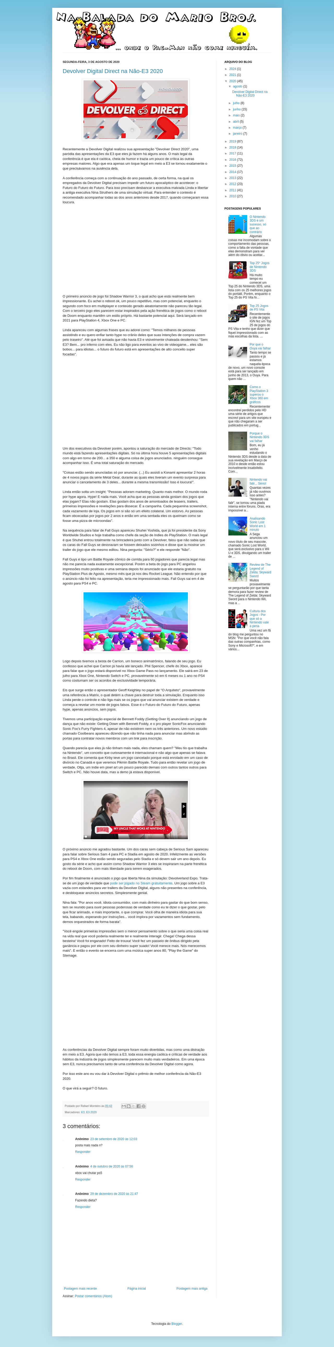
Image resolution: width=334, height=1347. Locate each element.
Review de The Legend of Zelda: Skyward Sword (260, 570)
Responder (83, 1152)
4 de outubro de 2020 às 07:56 (111, 1166)
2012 (233, 184)
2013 (233, 178)
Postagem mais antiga (191, 1288)
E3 (83, 1112)
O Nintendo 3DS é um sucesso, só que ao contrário (258, 224)
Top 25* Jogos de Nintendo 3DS (260, 266)
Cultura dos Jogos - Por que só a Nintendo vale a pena (259, 618)
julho (237, 103)
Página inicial (136, 1288)
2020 (233, 81)
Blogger (176, 1324)
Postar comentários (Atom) (93, 1296)
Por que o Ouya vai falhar (260, 346)
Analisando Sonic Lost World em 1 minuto (258, 524)
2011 (233, 190)
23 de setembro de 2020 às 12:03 (113, 1139)
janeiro (238, 133)
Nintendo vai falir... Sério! (258, 481)
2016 (233, 160)
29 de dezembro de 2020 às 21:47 (114, 1194)
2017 (233, 153)
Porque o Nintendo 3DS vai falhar (259, 437)
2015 (233, 166)
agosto (238, 86)
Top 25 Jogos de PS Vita (259, 307)
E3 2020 (91, 1112)
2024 (233, 69)
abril (236, 121)
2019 (233, 141)
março (238, 127)
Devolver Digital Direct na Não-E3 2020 (113, 71)
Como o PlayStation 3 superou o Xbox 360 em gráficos (259, 394)
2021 (233, 75)
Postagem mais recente (80, 1288)
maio (237, 115)
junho (237, 109)
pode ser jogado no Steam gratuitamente (141, 883)
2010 (233, 196)
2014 (233, 172)
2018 (233, 147)
